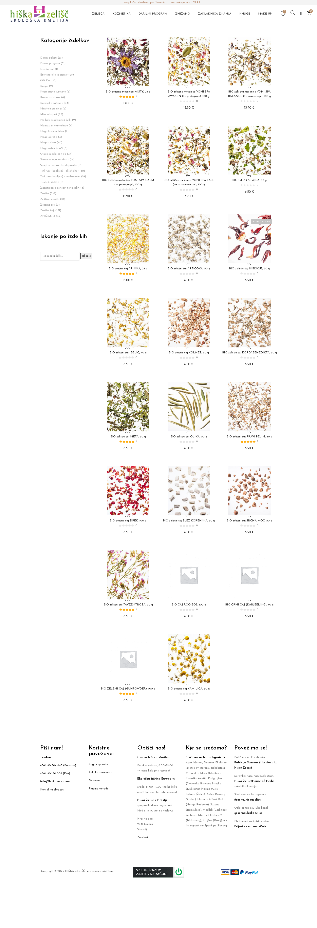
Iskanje (86, 255)
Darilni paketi (48, 57)
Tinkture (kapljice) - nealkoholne (60, 176)
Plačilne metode (98, 788)
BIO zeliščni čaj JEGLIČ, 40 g (128, 352)
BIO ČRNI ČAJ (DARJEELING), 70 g (249, 604)
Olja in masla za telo (53, 154)
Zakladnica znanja (214, 13)
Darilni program (153, 13)
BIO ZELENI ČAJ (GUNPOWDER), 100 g (128, 688)
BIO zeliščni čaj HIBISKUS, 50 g (249, 268)
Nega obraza (48, 137)
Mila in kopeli (48, 114)
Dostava (94, 780)
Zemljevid (143, 837)
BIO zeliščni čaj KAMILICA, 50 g (189, 688)
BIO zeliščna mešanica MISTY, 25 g (128, 91)
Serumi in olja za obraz (54, 159)
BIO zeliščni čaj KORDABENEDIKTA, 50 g (249, 352)
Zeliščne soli (47, 204)
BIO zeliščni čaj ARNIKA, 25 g (128, 268)
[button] (309, 13)
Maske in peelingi (51, 108)
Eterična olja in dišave (54, 74)
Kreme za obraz (50, 97)
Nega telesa (48, 142)
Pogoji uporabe (98, 764)
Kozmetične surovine (53, 91)
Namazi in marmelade (54, 125)
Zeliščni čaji (47, 210)
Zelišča (98, 13)
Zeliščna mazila (49, 199)
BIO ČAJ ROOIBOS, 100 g (189, 604)
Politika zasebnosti (100, 772)
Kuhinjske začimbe (51, 103)
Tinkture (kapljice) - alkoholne (58, 170)
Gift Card (46, 80)
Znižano (182, 13)
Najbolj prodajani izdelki (55, 120)
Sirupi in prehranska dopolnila (58, 165)
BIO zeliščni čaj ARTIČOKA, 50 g (189, 268)
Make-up (265, 13)
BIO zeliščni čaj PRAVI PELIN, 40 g (249, 436)
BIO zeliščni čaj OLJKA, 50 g (188, 436)
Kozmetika (122, 13)
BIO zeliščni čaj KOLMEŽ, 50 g (189, 352)
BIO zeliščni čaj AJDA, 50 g (249, 180)
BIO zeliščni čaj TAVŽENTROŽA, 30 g (128, 604)
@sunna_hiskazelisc (248, 813)
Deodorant (47, 69)
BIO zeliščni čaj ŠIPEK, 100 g (128, 520)
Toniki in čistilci (49, 182)
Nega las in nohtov (52, 131)
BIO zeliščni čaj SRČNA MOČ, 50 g (249, 520)
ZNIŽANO (47, 216)
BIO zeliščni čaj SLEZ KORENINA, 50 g (189, 520)
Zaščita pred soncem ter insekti (59, 187)
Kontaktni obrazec (52, 789)
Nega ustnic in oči (51, 148)
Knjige (244, 13)
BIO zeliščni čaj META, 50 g (128, 436)
